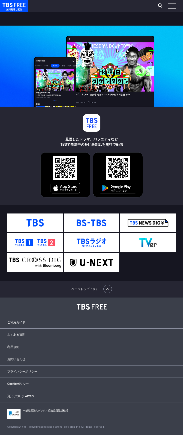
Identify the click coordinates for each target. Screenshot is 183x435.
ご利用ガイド (16, 322)
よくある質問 (16, 334)
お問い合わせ (16, 359)
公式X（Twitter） (21, 396)
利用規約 (13, 347)
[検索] (160, 6)
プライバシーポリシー (22, 371)
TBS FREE (8, 4)
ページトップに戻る (91, 289)
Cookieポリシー (18, 384)
